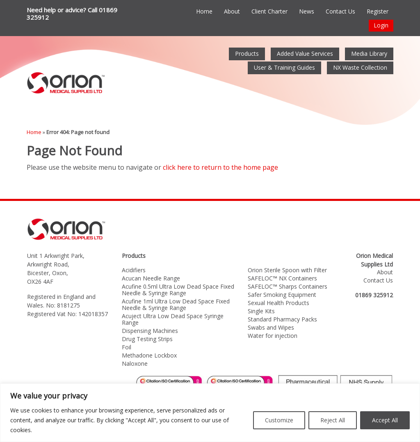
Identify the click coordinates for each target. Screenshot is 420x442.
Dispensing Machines (150, 331)
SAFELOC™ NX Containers (282, 278)
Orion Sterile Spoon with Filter (287, 270)
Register (377, 11)
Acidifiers (134, 270)
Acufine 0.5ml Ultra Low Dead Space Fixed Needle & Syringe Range (178, 290)
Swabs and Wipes (271, 327)
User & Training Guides (284, 67)
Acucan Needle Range (151, 278)
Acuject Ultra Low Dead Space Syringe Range (173, 319)
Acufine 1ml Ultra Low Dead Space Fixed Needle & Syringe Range (176, 304)
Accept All (385, 420)
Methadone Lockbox (149, 355)
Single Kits (261, 311)
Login (381, 25)
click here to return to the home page (220, 167)
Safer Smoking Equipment (282, 294)
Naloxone (135, 363)
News (306, 11)
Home (204, 11)
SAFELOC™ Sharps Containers (287, 286)
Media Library (369, 53)
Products (247, 53)
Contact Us (340, 11)
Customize (279, 420)
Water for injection (272, 335)
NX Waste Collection (360, 67)
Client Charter (269, 11)
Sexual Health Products (278, 303)
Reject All (332, 420)
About (232, 11)
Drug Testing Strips (147, 339)
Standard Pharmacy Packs (282, 319)
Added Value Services (305, 53)
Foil (126, 347)
